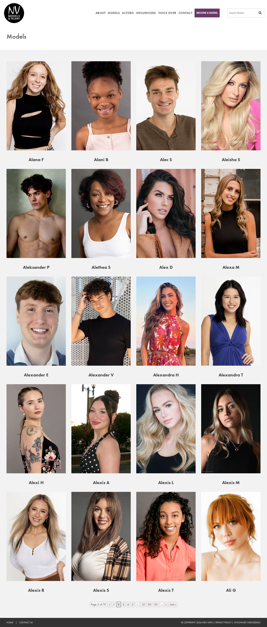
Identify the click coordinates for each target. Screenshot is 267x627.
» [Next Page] (166, 604)
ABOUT (100, 13)
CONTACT (185, 13)
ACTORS (128, 13)
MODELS (114, 13)
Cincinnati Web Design (247, 622)
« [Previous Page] (109, 604)
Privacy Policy (223, 622)
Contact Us (26, 622)
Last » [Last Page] (173, 604)
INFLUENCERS (146, 13)
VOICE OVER (167, 13)
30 (155, 604)
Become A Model (207, 12)
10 (143, 604)
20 (149, 604)
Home (9, 622)
